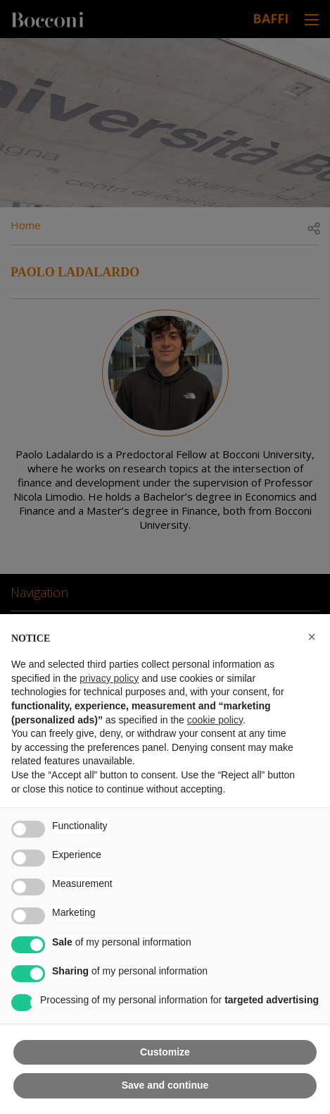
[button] (311, 636)
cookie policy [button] (215, 720)
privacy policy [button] (109, 678)
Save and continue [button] (165, 1085)
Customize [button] (165, 1052)
